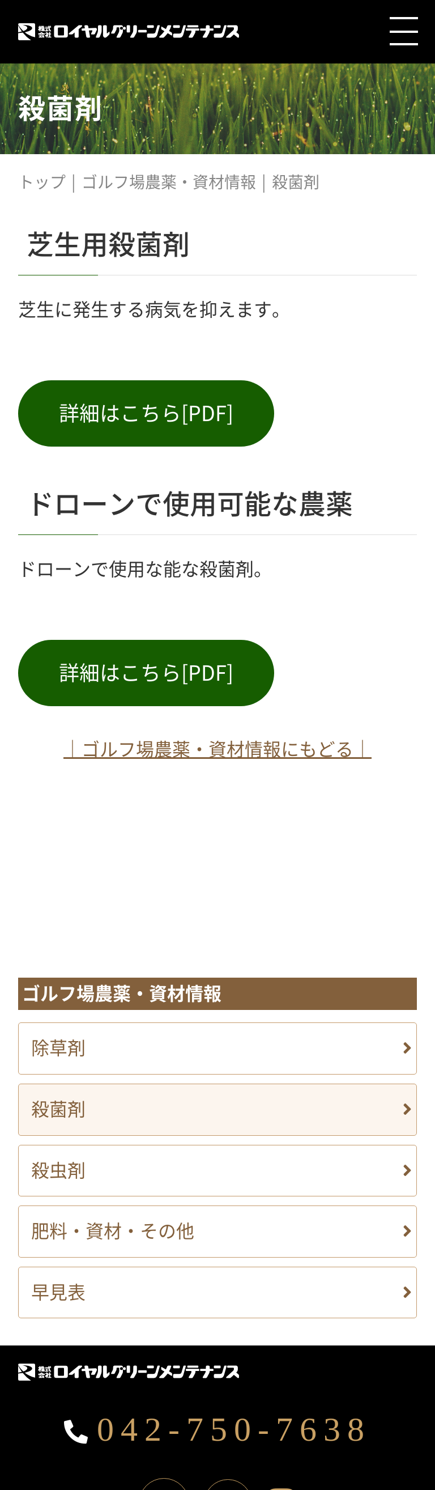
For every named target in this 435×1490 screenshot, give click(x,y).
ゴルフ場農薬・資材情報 (169, 182)
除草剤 (58, 1048)
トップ (42, 182)
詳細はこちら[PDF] (146, 413)
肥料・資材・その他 (112, 1231)
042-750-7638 (217, 1429)
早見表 (58, 1292)
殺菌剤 (58, 1109)
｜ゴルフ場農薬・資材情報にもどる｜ (217, 749)
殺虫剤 (58, 1170)
